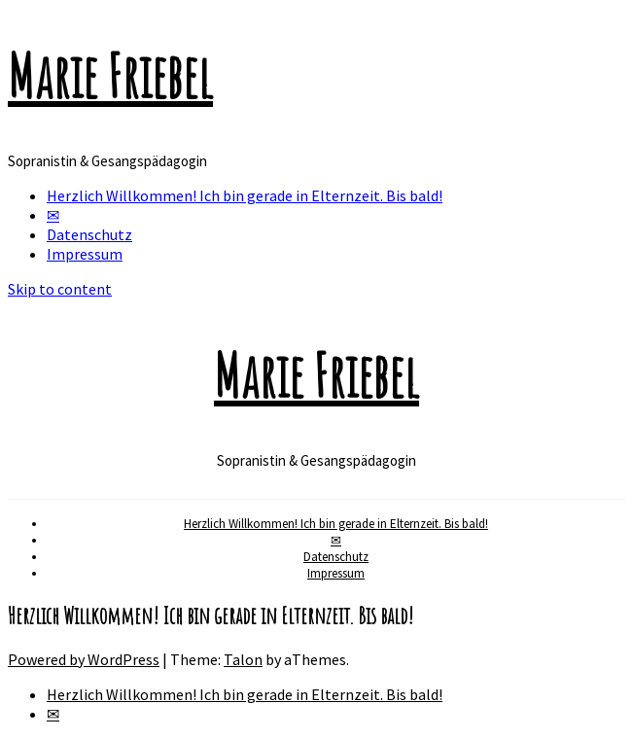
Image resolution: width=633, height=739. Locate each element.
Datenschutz (89, 234)
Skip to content (60, 289)
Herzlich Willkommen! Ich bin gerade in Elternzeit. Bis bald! (244, 195)
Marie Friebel (110, 76)
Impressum (85, 254)
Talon (243, 659)
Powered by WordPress (83, 659)
